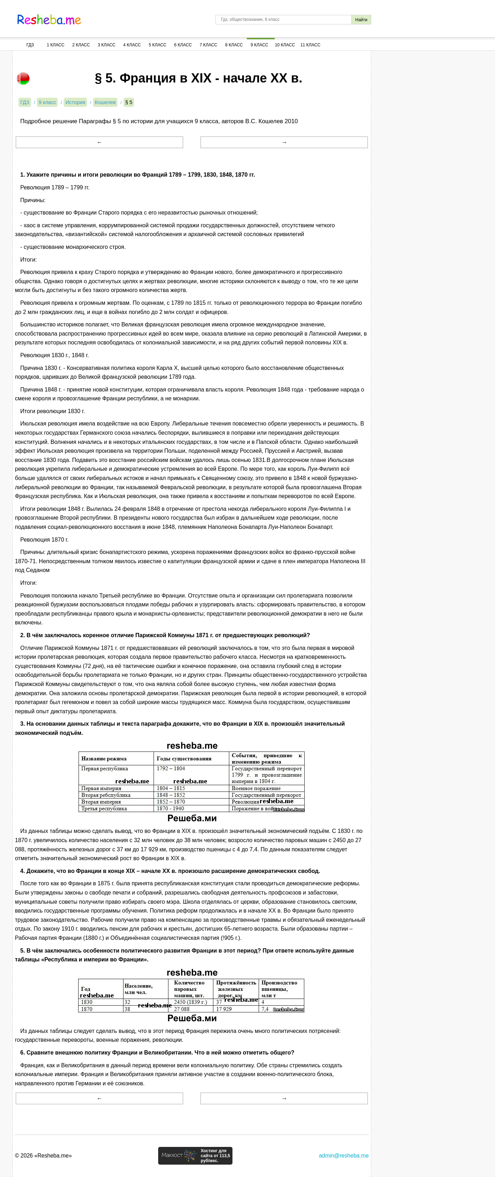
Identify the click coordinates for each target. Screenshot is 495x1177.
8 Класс (234, 44)
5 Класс (157, 44)
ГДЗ (30, 44)
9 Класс (259, 44)
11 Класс (310, 44)
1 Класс (55, 44)
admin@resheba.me (344, 1156)
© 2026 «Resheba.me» (43, 1156)
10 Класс (285, 44)
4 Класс (132, 44)
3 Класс (106, 44)
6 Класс (183, 44)
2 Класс (81, 44)
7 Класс (208, 44)
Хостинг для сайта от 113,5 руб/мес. (215, 1155)
